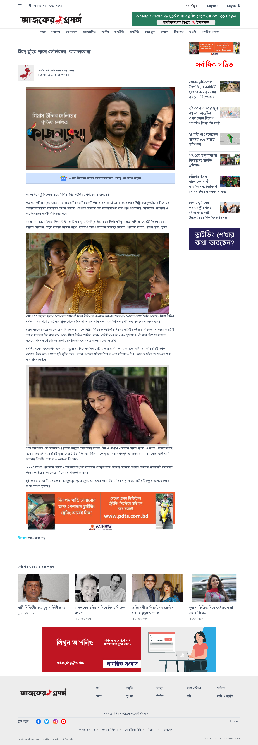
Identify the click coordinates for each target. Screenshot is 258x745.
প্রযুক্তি (129, 688)
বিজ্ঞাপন (152, 730)
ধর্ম (97, 688)
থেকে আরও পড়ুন (32, 538)
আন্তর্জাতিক (89, 32)
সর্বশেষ (55, 32)
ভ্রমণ (98, 696)
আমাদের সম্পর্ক (87, 730)
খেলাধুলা (150, 32)
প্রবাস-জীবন (194, 688)
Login (233, 6)
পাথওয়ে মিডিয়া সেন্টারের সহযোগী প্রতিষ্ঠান (126, 714)
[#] (214, 90)
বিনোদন (179, 32)
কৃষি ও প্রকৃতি (225, 696)
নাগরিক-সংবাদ (210, 32)
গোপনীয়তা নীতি (133, 730)
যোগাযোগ (167, 730)
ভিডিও (160, 696)
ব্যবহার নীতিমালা (110, 730)
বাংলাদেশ (71, 32)
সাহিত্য (221, 688)
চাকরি (192, 32)
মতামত (164, 32)
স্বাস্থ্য (159, 688)
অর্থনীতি (134, 32)
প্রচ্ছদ (42, 32)
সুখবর (129, 696)
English (212, 6)
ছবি (189, 696)
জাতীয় (105, 32)
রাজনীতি (119, 32)
